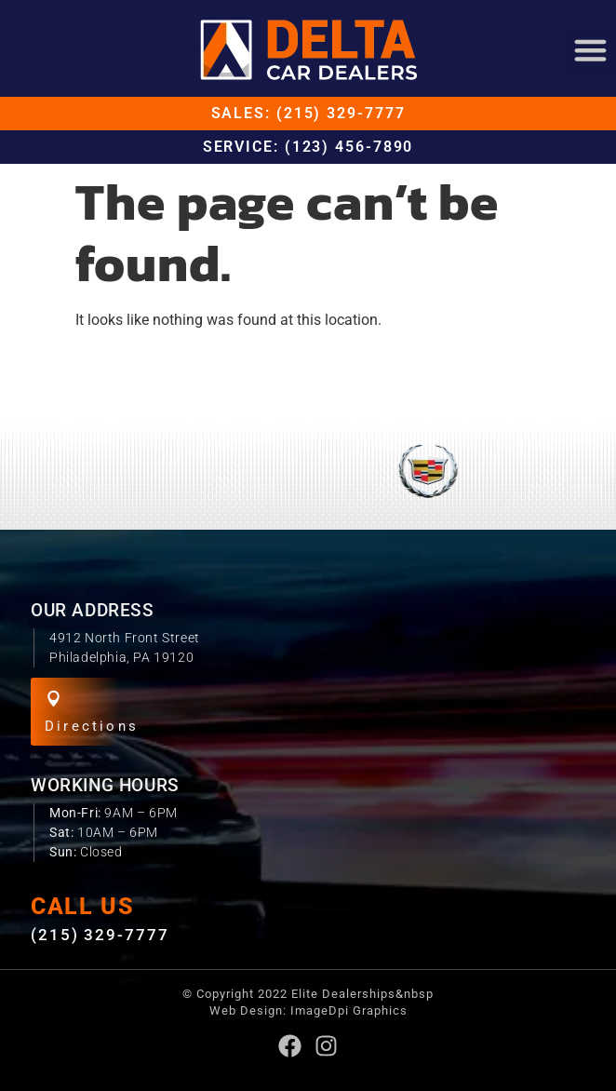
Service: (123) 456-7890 (308, 146)
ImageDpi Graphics (349, 1010)
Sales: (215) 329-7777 (308, 113)
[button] (590, 49)
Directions (92, 726)
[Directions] (53, 698)
